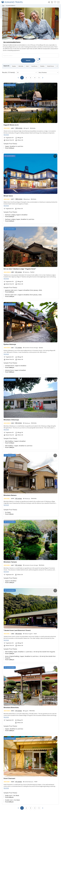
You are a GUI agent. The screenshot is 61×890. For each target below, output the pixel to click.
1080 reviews (18, 199)
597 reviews (18, 498)
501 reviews (18, 565)
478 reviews (18, 633)
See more (6, 134)
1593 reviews (18, 128)
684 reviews (18, 423)
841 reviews (18, 272)
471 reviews (18, 781)
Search (28, 60)
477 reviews (18, 710)
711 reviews (18, 347)
